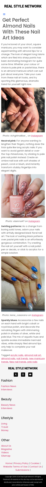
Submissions (22, 469)
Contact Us (35, 466)
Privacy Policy (21, 463)
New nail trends (17, 361)
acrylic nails (16, 355)
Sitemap (5, 455)
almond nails (8, 358)
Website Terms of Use (15, 466)
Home (9, 463)
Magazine (6, 449)
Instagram (37, 135)
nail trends (22, 358)
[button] (4, 14)
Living (4, 423)
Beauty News (8, 404)
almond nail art (32, 355)
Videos (5, 452)
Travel (4, 426)
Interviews (6, 389)
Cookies (34, 463)
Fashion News (8, 386)
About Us (6, 445)
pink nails (32, 361)
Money (4, 430)
